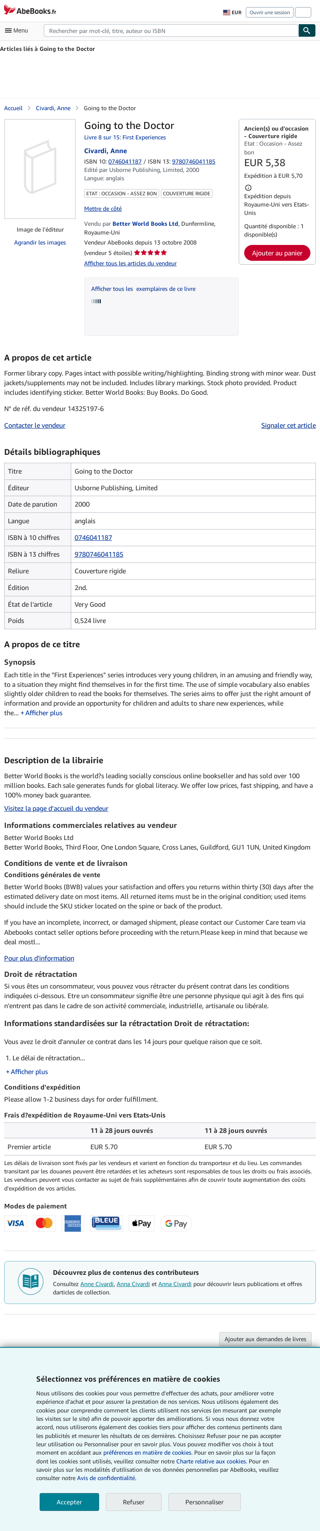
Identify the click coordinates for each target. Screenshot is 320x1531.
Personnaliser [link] (204, 1502)
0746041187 (125, 161)
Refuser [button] (134, 1502)
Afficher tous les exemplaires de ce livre (143, 288)
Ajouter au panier (277, 253)
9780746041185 (99, 554)
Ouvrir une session (270, 12)
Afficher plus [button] (43, 713)
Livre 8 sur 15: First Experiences (125, 137)
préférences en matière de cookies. (147, 1452)
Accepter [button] (69, 1502)
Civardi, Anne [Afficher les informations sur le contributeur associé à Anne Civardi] (53, 107)
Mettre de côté (103, 208)
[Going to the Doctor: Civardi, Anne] (40, 169)
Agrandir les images (40, 242)
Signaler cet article (288, 425)
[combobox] (171, 30)
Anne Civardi (97, 1283)
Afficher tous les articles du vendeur (130, 263)
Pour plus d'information (39, 958)
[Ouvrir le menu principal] (18, 30)
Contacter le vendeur (34, 425)
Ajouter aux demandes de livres (265, 1338)
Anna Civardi (133, 1283)
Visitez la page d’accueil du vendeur (56, 808)
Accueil (13, 107)
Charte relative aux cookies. (212, 1461)
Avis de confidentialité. (106, 1477)
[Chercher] (307, 30)
